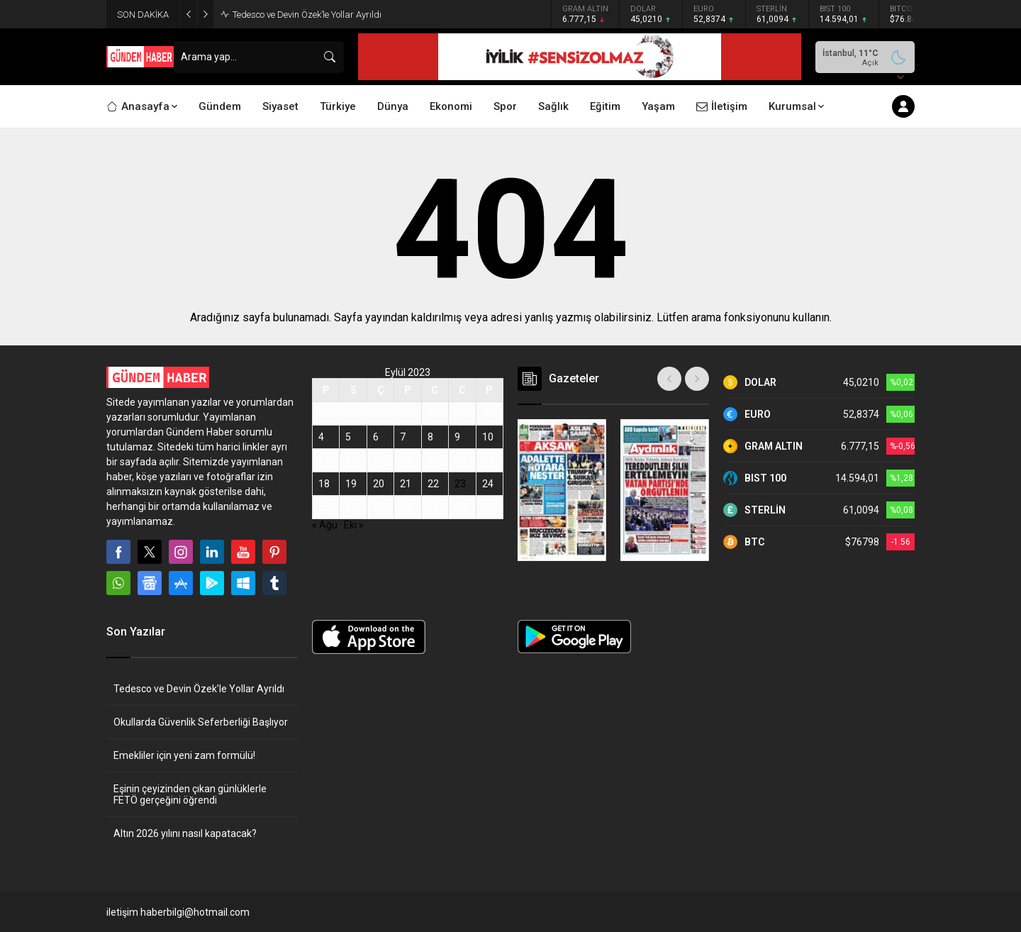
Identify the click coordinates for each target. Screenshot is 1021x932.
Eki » (354, 525)
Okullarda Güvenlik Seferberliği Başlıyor (200, 722)
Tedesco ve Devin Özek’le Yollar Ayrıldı (307, 14)
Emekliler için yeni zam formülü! (184, 755)
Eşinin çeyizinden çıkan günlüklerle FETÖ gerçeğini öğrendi (190, 794)
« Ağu (324, 525)
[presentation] (669, 379)
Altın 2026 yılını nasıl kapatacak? (185, 833)
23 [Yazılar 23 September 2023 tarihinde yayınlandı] (460, 483)
